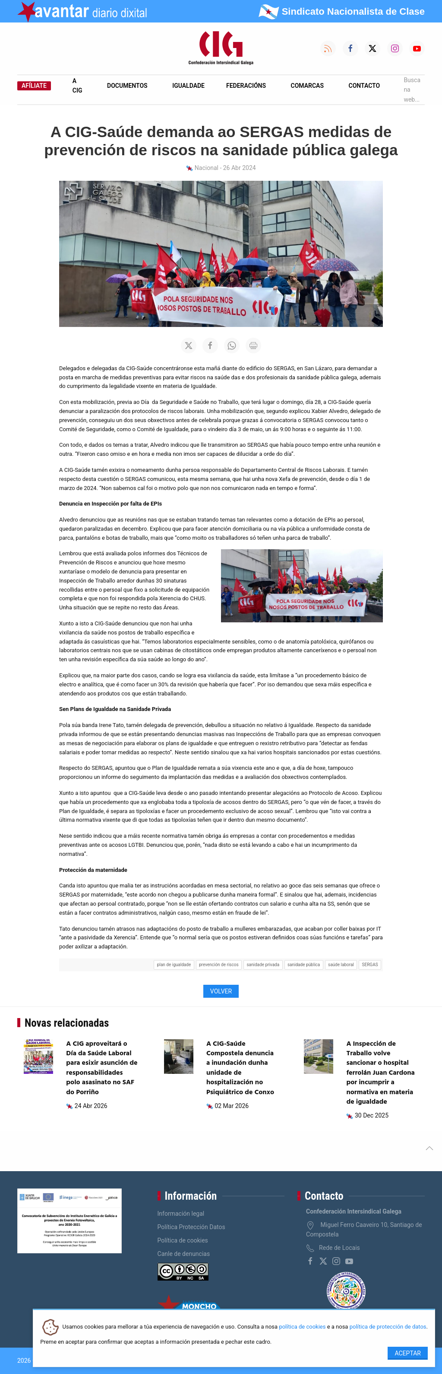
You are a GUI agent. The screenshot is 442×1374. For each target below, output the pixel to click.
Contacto (364, 85)
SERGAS (370, 964)
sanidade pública (303, 964)
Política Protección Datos (191, 1226)
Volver (221, 991)
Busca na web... (410, 90)
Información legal (181, 1213)
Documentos (127, 85)
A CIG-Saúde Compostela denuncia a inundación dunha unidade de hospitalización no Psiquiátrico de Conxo (240, 1068)
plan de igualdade (174, 964)
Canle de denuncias (184, 1253)
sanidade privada (262, 964)
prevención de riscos (219, 964)
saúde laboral (341, 964)
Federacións (246, 85)
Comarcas (307, 85)
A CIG (77, 85)
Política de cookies (183, 1240)
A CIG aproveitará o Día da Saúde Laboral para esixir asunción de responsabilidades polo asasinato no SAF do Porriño (101, 1068)
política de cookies (302, 1327)
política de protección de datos (388, 1327)
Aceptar (408, 1353)
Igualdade (188, 85)
